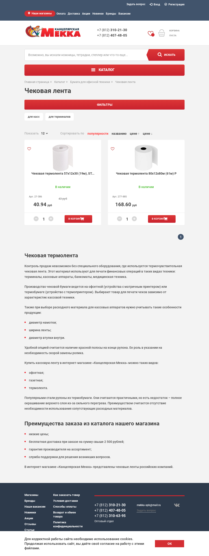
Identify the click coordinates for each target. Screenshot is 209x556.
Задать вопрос (135, 4)
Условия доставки (65, 500)
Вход (155, 4)
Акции (86, 13)
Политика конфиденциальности (67, 524)
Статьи (29, 530)
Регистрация (175, 4)
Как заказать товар (66, 495)
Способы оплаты (64, 506)
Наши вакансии (34, 506)
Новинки (98, 13)
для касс (34, 116)
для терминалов (59, 116)
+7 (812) (112, 30)
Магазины (31, 495)
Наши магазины (42, 13)
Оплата (61, 13)
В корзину (75, 218)
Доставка (74, 13)
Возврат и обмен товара (64, 514)
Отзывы (30, 524)
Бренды (111, 13)
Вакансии (124, 13)
